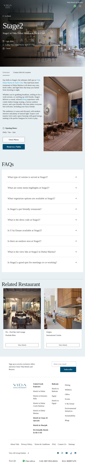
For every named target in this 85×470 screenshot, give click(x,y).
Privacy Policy (26, 444)
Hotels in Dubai (39, 391)
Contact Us (62, 444)
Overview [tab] (6, 72)
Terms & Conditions (42, 444)
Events (67, 399)
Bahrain (55, 384)
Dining (67, 385)
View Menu (14, 140)
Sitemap (72, 444)
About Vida (14, 444)
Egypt (54, 396)
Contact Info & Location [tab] (22, 72)
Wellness (68, 390)
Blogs (67, 420)
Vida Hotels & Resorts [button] (75, 2)
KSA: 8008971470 (69, 461)
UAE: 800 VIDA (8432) (48, 461)
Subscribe (68, 369)
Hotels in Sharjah (40, 425)
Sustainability (70, 416)
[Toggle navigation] (81, 6)
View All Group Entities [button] (19, 453)
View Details (22, 345)
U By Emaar (69, 404)
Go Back (7, 16)
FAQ (54, 444)
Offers (67, 394)
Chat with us (28, 461)
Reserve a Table (14, 147)
